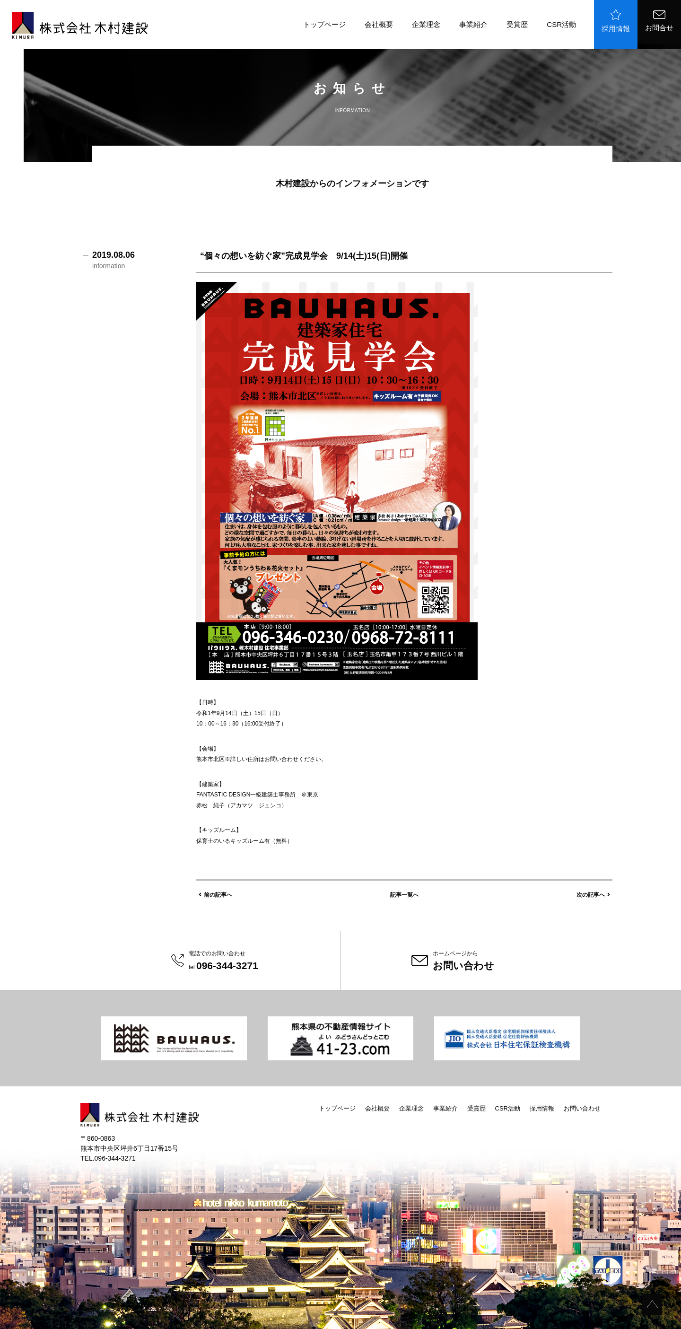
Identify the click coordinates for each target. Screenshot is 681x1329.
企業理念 (426, 24)
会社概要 (379, 24)
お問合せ (659, 21)
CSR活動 (561, 24)
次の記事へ (593, 895)
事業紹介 (473, 24)
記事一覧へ (404, 895)
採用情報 (616, 21)
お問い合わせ (582, 1108)
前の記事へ (215, 895)
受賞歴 (517, 24)
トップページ (324, 24)
